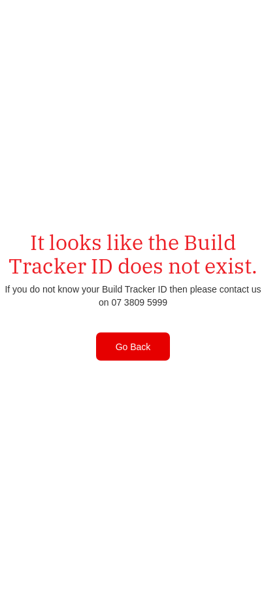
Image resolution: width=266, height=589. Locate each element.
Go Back (133, 347)
